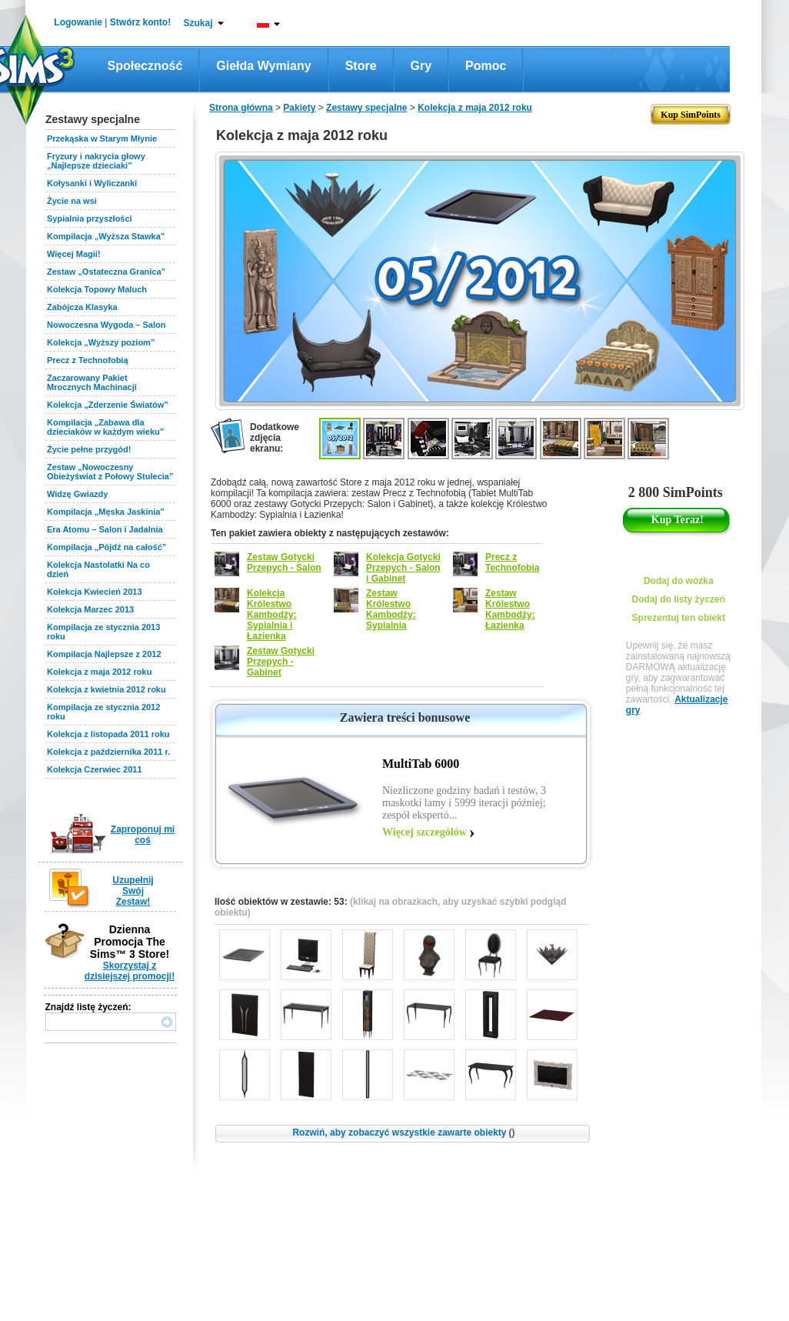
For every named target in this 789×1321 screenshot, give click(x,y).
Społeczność (145, 65)
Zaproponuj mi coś (143, 835)
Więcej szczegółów (424, 832)
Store (361, 65)
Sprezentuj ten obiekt (678, 617)
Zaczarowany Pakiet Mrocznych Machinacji (92, 382)
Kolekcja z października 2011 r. (108, 751)
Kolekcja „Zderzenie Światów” (107, 404)
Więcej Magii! (74, 254)
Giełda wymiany (263, 65)
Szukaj (197, 23)
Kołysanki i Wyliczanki (92, 183)
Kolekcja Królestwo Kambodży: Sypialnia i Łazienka (272, 615)
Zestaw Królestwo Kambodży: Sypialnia (391, 609)
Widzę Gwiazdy (77, 494)
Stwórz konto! (140, 22)
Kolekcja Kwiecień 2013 (94, 591)
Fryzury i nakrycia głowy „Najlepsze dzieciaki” (96, 161)
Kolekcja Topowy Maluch (97, 289)
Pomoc (485, 65)
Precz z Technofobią (87, 360)
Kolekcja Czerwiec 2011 (94, 769)
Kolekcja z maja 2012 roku (99, 671)
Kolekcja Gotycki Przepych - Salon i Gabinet (403, 568)
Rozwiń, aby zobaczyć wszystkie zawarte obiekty (403, 1132)
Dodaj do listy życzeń (678, 599)
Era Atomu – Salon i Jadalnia (105, 529)
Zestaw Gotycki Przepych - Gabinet (281, 661)
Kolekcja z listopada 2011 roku (108, 734)
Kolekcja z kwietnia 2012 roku (106, 689)
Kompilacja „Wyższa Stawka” (106, 236)
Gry (421, 65)
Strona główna (241, 107)
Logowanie (78, 22)
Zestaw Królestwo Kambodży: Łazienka (510, 609)
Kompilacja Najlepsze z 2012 (104, 654)
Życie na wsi (72, 200)
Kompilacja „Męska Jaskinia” (106, 511)
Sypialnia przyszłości (89, 218)
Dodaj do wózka (679, 580)
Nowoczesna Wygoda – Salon (106, 324)
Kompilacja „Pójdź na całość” (106, 547)
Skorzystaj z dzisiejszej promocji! (130, 971)
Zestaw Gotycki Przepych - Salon (284, 562)
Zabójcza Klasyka (82, 307)
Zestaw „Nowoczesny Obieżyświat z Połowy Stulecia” (110, 471)
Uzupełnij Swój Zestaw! (132, 891)
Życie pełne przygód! (89, 449)
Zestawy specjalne (366, 107)
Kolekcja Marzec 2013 (90, 609)
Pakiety (299, 107)
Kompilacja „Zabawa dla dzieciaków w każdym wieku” (105, 427)
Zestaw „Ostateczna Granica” (106, 271)
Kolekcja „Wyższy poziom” (101, 342)
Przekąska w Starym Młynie (102, 138)
